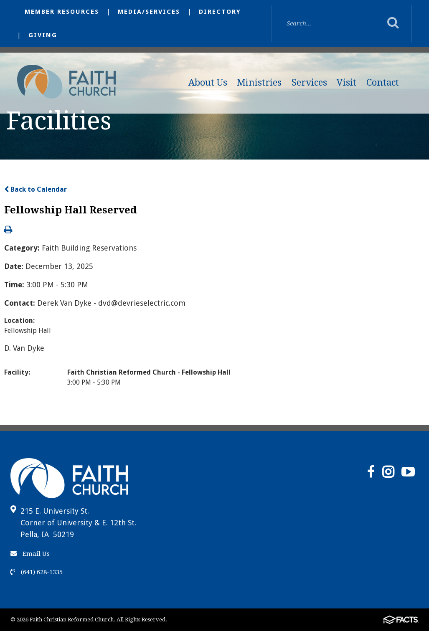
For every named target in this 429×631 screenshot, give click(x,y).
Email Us (30, 554)
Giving (42, 35)
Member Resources (62, 11)
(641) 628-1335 (36, 572)
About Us (207, 82)
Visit (346, 82)
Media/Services (149, 11)
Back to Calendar (35, 189)
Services (309, 82)
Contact (382, 82)
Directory (220, 11)
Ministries (259, 82)
